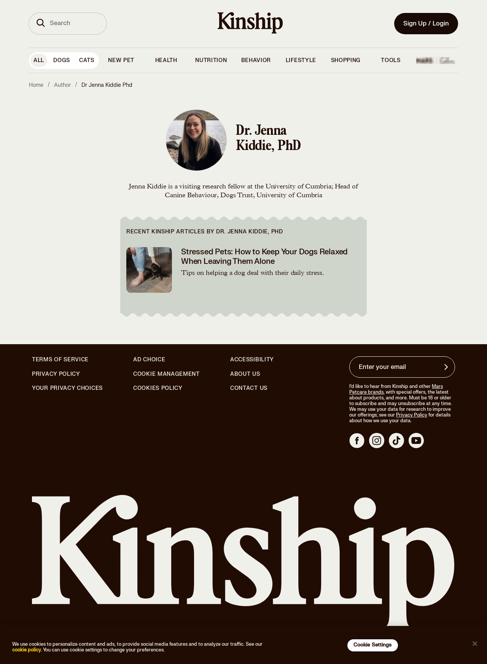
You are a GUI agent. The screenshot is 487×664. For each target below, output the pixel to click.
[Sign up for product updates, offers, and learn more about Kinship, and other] (447, 367)
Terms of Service (60, 359)
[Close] (474, 643)
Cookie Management (166, 374)
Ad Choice (149, 359)
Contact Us (248, 388)
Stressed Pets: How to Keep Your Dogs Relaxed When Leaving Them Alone (264, 256)
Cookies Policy (158, 388)
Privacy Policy (56, 374)
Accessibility (252, 359)
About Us (245, 374)
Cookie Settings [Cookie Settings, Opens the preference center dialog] (372, 645)
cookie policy (26, 650)
